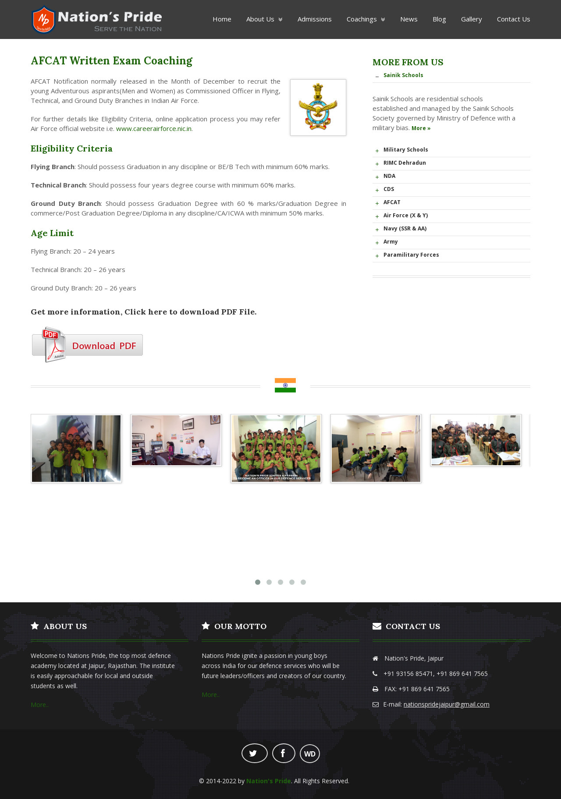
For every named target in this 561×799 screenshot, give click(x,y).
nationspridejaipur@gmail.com (447, 704)
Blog (439, 18)
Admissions (315, 18)
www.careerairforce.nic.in (154, 128)
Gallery (471, 18)
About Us (264, 18)
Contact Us (513, 18)
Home (222, 18)
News (409, 18)
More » (421, 128)
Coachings (366, 18)
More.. (40, 704)
